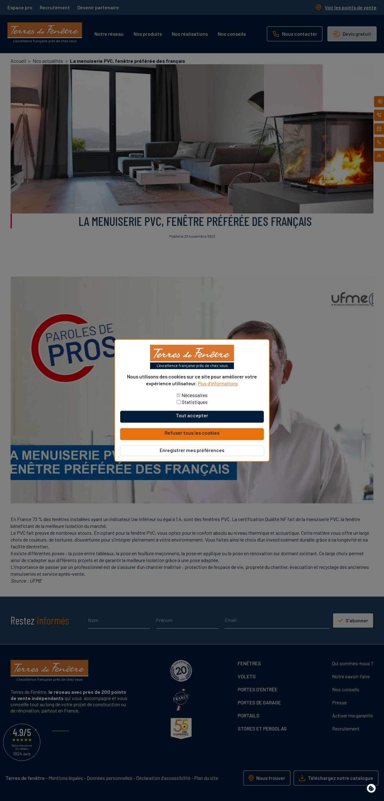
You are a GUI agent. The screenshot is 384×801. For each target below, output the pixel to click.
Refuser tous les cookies (192, 433)
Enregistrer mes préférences (192, 450)
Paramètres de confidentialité (372, 789)
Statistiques (195, 402)
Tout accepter (192, 416)
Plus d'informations (218, 383)
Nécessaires (194, 395)
